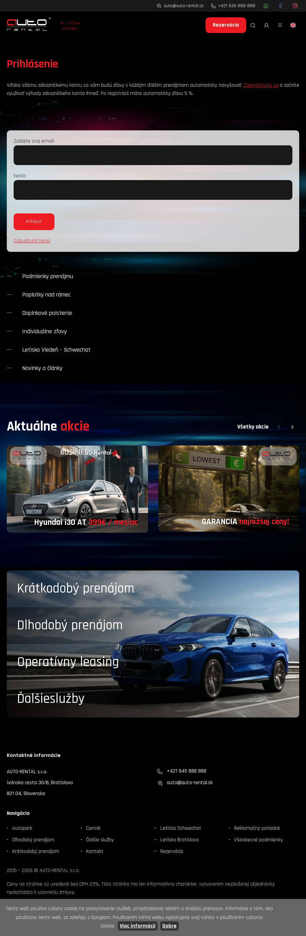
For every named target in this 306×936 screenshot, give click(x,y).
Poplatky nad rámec (46, 294)
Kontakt (94, 851)
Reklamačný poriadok (257, 828)
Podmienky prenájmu (47, 276)
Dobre (169, 926)
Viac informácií (138, 926)
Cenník (93, 828)
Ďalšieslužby (51, 699)
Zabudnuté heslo (32, 240)
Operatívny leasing (68, 662)
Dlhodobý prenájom (70, 625)
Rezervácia (226, 25)
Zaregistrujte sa (261, 85)
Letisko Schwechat (180, 828)
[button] (279, 427)
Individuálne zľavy (44, 331)
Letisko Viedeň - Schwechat (56, 350)
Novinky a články (42, 368)
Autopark (22, 828)
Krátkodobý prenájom (75, 588)
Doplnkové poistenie (47, 313)
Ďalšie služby (100, 839)
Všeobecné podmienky (258, 839)
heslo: (20, 175)
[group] (77, 489)
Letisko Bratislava (179, 839)
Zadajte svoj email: (34, 141)
